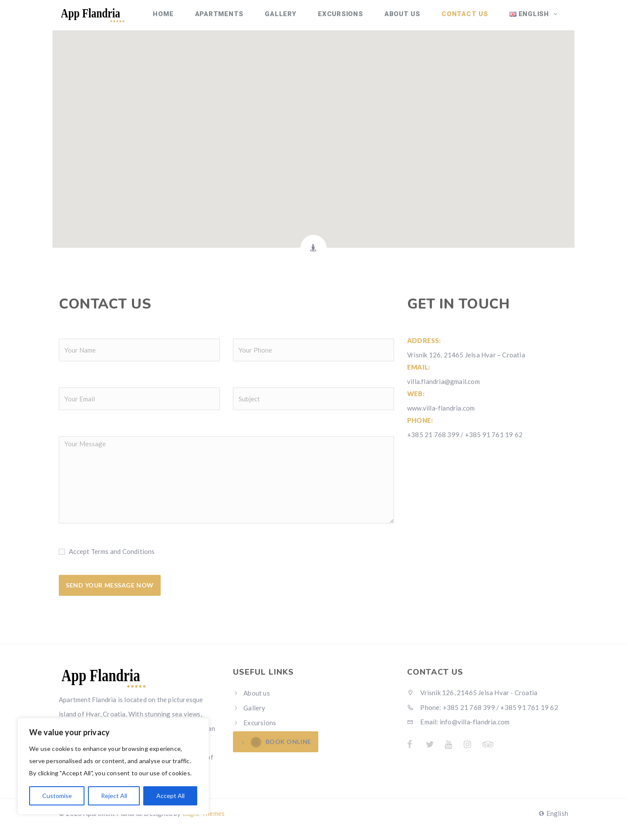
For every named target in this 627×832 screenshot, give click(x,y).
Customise (57, 795)
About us (412, 17)
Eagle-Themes (203, 818)
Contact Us (471, 17)
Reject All (114, 795)
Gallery (299, 17)
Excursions (355, 17)
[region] (113, 766)
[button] (313, 138)
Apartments (241, 17)
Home (189, 17)
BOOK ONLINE (281, 747)
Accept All (170, 795)
